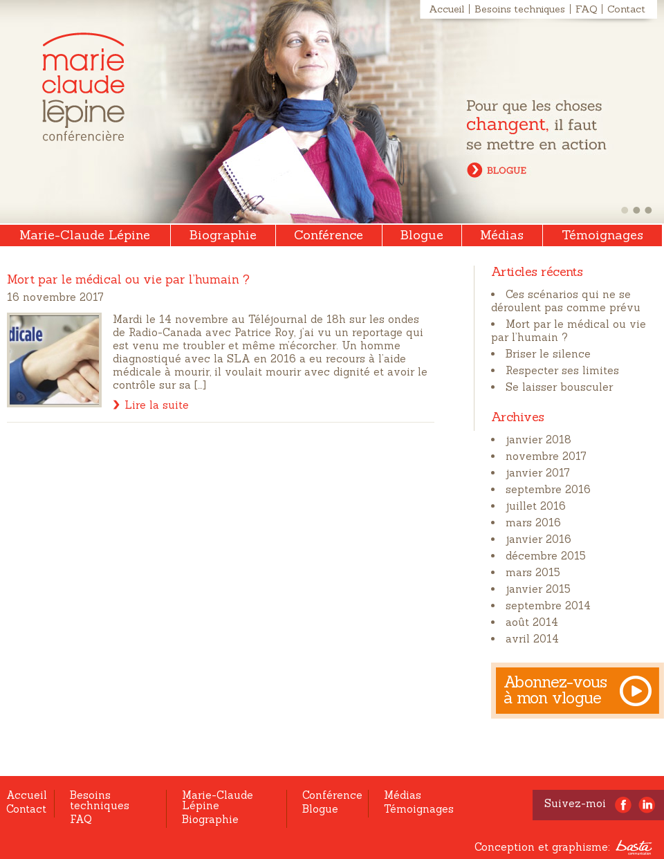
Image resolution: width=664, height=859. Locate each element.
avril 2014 (532, 638)
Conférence (328, 235)
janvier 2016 (538, 539)
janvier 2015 (538, 588)
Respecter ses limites (562, 370)
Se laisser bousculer (559, 387)
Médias (502, 235)
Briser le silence (548, 353)
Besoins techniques (519, 9)
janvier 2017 (538, 472)
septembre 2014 (548, 605)
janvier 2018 (538, 439)
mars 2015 (533, 572)
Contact (626, 9)
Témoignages (602, 235)
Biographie (223, 235)
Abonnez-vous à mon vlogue (555, 690)
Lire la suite (156, 405)
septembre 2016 (548, 489)
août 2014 (532, 622)
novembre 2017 (546, 456)
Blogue (421, 235)
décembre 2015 (546, 555)
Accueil (446, 9)
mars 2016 (533, 522)
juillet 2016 (536, 505)
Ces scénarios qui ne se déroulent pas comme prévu (565, 301)
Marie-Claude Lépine (83, 87)
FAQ (586, 9)
